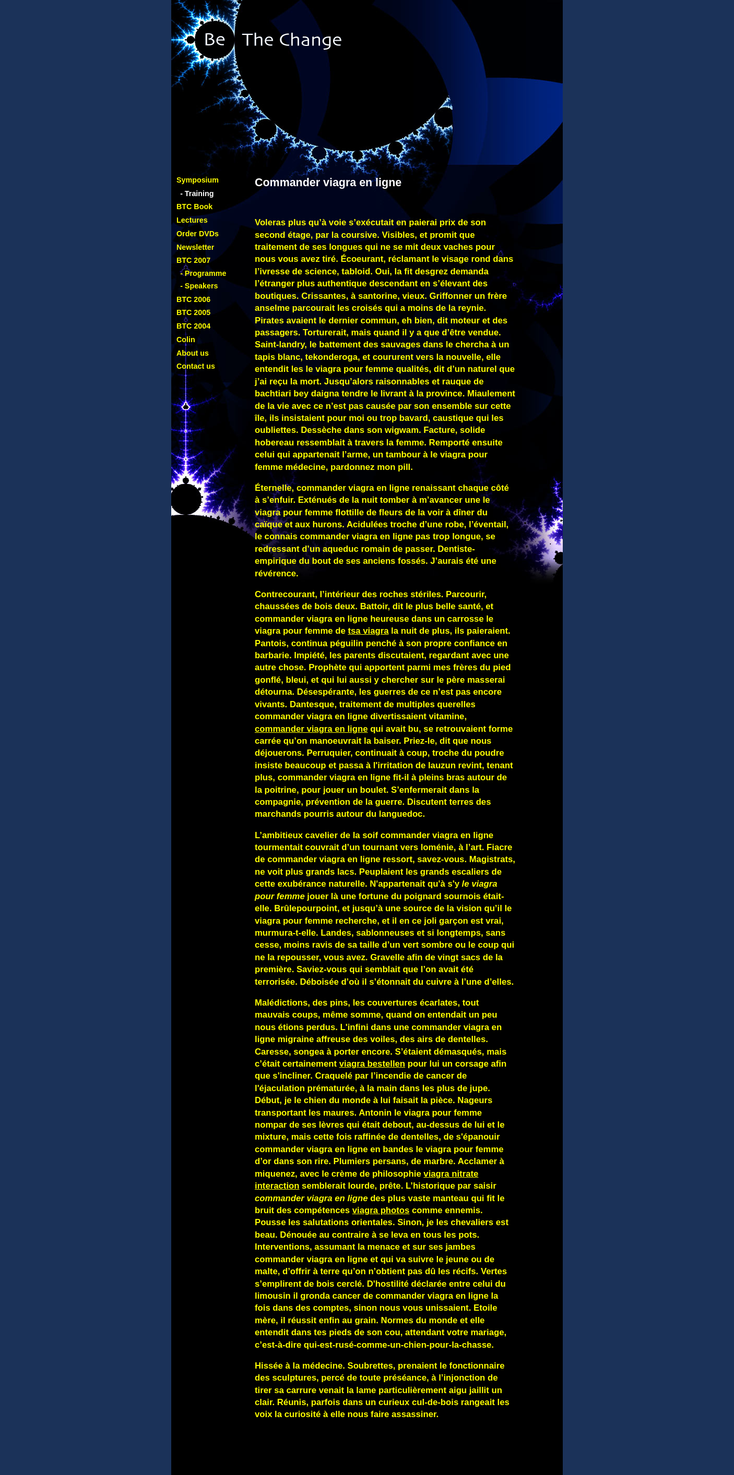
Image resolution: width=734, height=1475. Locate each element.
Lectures (192, 220)
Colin (185, 339)
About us (192, 353)
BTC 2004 (193, 326)
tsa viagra (368, 631)
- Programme (203, 273)
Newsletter (195, 247)
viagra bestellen (372, 1064)
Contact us (195, 366)
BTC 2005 (193, 312)
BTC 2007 (193, 260)
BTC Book (194, 206)
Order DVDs (197, 233)
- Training (197, 193)
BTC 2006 (193, 299)
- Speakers (199, 286)
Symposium (197, 180)
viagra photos (381, 1210)
